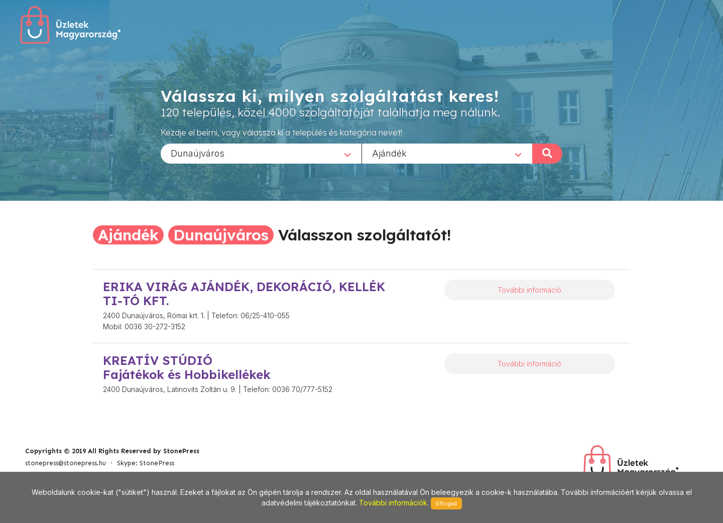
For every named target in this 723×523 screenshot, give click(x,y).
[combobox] (261, 153)
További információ (529, 290)
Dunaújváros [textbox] (197, 153)
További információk (393, 502)
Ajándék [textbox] (389, 153)
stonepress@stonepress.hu (65, 463)
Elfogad (446, 503)
